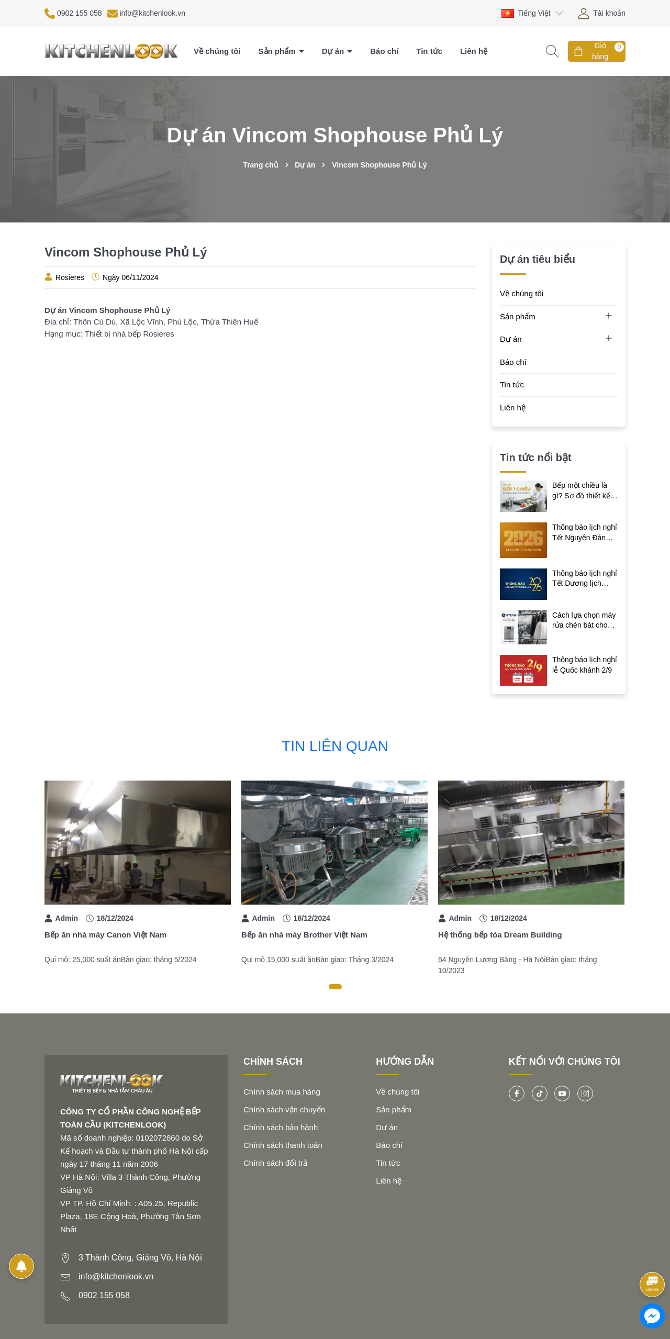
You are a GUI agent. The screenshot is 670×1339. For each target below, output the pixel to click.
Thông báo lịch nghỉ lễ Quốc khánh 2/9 (584, 664)
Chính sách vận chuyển (284, 1109)
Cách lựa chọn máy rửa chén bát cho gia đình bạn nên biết (584, 621)
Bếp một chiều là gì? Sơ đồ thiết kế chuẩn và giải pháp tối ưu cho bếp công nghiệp (584, 491)
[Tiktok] (540, 1093)
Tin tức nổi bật (536, 457)
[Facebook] (516, 1093)
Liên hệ (473, 51)
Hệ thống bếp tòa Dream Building (500, 934)
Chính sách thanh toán (282, 1145)
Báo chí (384, 51)
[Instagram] (585, 1093)
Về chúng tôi (217, 51)
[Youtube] (562, 1093)
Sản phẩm (278, 51)
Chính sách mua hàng (281, 1091)
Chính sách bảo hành (280, 1127)
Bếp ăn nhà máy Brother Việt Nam (304, 934)
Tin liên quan (335, 746)
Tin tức (429, 51)
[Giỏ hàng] (597, 51)
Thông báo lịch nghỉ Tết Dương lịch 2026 (584, 579)
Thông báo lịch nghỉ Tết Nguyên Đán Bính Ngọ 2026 (584, 533)
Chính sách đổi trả (275, 1162)
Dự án (334, 51)
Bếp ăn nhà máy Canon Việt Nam (105, 934)
